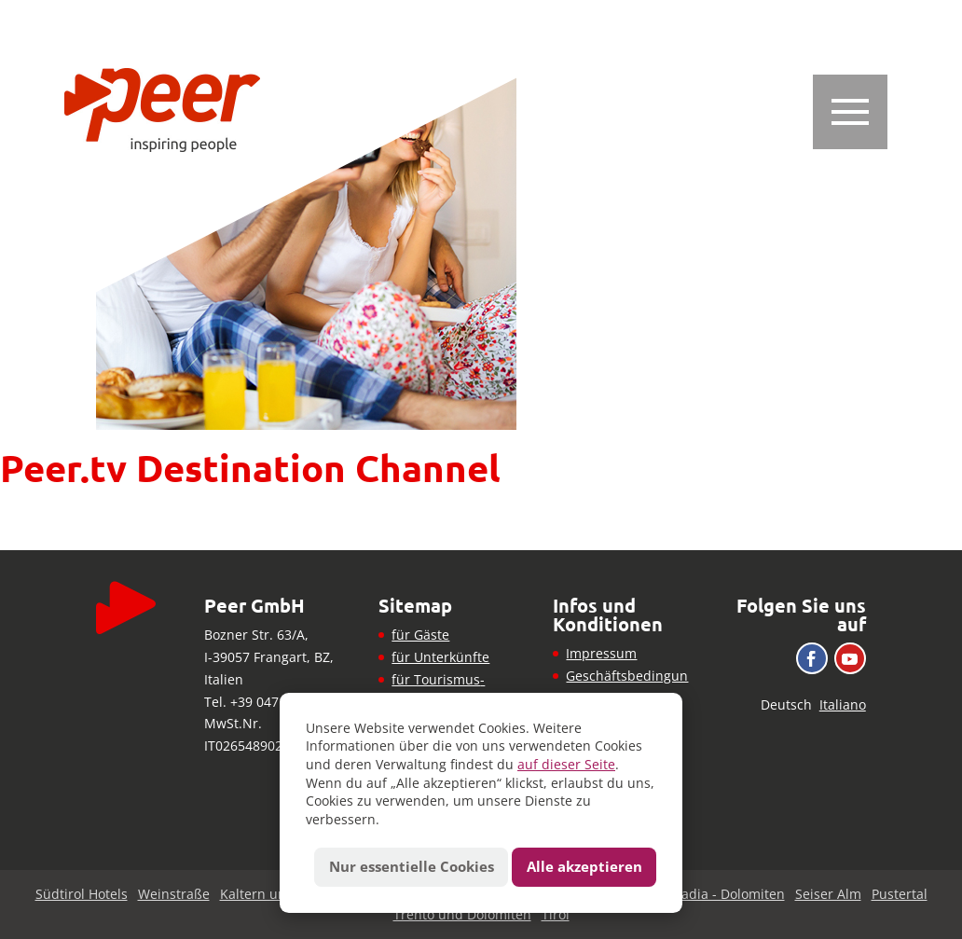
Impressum (601, 653)
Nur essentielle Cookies (411, 867)
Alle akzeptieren (584, 867)
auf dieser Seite (566, 764)
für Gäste (420, 634)
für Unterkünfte (440, 657)
